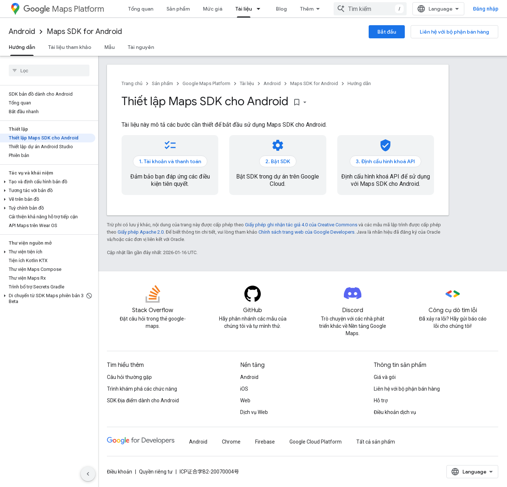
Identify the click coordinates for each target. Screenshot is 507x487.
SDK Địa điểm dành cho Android (143, 400)
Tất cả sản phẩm (375, 442)
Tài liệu (247, 83)
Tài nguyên (141, 47)
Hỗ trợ (381, 400)
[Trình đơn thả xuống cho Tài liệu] (260, 9)
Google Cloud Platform (315, 442)
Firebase (265, 442)
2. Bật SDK (277, 161)
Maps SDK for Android (84, 31)
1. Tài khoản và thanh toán (170, 161)
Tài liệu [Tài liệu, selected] (243, 8)
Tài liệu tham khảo (69, 47)
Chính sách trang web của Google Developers (306, 232)
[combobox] (370, 8)
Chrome (231, 442)
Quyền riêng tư (156, 472)
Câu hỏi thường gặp (129, 377)
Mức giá (212, 8)
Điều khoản (119, 472)
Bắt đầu (386, 31)
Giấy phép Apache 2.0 (141, 232)
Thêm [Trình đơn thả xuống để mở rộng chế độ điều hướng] (307, 8)
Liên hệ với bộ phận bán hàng (454, 31)
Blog (281, 8)
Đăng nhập (485, 9)
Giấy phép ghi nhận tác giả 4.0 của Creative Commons (301, 224)
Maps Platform (63, 9)
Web (245, 400)
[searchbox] (49, 70)
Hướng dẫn (359, 83)
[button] (47, 181)
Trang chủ (132, 83)
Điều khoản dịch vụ (395, 412)
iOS (244, 389)
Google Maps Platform (206, 83)
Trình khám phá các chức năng (142, 389)
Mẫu (109, 47)
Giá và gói (385, 377)
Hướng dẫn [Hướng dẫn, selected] (22, 47)
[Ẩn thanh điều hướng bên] (88, 474)
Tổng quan (140, 8)
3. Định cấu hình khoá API (385, 161)
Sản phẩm (178, 8)
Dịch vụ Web (254, 412)
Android (22, 31)
